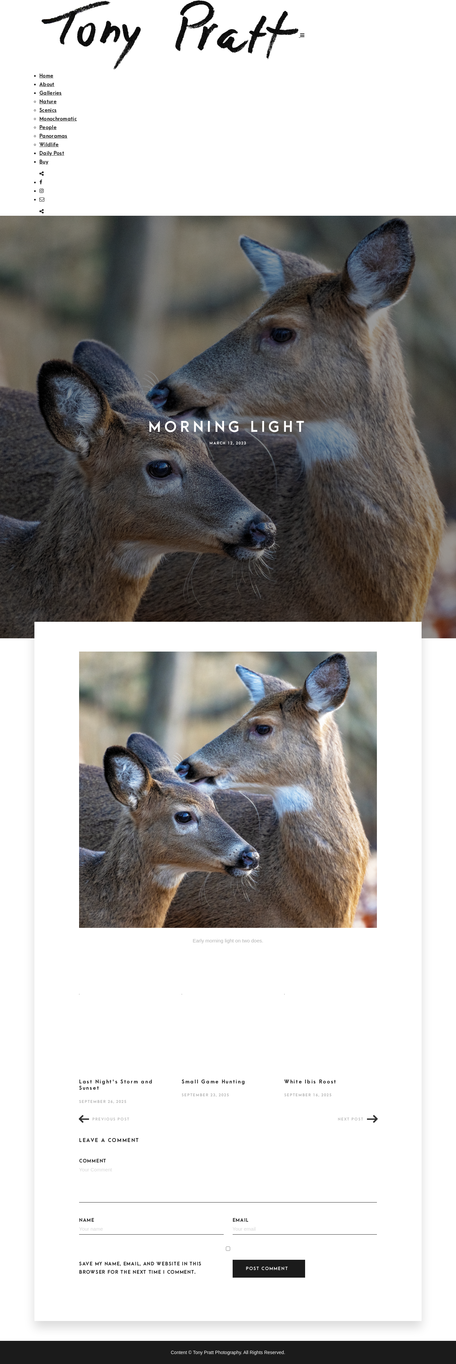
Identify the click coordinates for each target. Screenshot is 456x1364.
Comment (228, 1180)
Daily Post (51, 153)
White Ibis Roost (310, 1082)
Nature (48, 102)
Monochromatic (58, 119)
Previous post (111, 1119)
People (48, 127)
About (47, 84)
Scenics (48, 110)
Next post (351, 1119)
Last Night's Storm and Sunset (116, 1085)
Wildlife (49, 145)
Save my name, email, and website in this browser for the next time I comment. (140, 1268)
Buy (43, 162)
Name (151, 1226)
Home (46, 76)
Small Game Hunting (214, 1082)
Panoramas (53, 136)
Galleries (50, 93)
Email (305, 1226)
